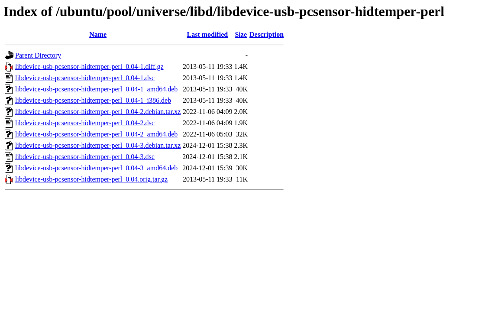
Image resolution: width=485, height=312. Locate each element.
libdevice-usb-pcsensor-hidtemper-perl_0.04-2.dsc (85, 123)
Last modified (207, 34)
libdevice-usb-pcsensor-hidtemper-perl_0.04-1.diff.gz (89, 66)
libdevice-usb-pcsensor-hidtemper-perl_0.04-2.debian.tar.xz (98, 111)
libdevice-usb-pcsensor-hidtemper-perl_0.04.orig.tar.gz (91, 179)
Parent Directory (38, 55)
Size (241, 34)
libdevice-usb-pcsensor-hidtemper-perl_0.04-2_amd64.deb (96, 134)
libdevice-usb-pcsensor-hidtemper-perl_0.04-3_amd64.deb (96, 168)
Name (98, 34)
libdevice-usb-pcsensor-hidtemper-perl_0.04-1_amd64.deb (96, 89)
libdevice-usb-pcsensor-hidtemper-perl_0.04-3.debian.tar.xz (98, 145)
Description (266, 34)
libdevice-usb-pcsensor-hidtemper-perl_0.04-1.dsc (85, 77)
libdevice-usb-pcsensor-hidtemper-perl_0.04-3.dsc (85, 156)
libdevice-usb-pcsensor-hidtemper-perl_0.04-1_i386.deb (93, 100)
